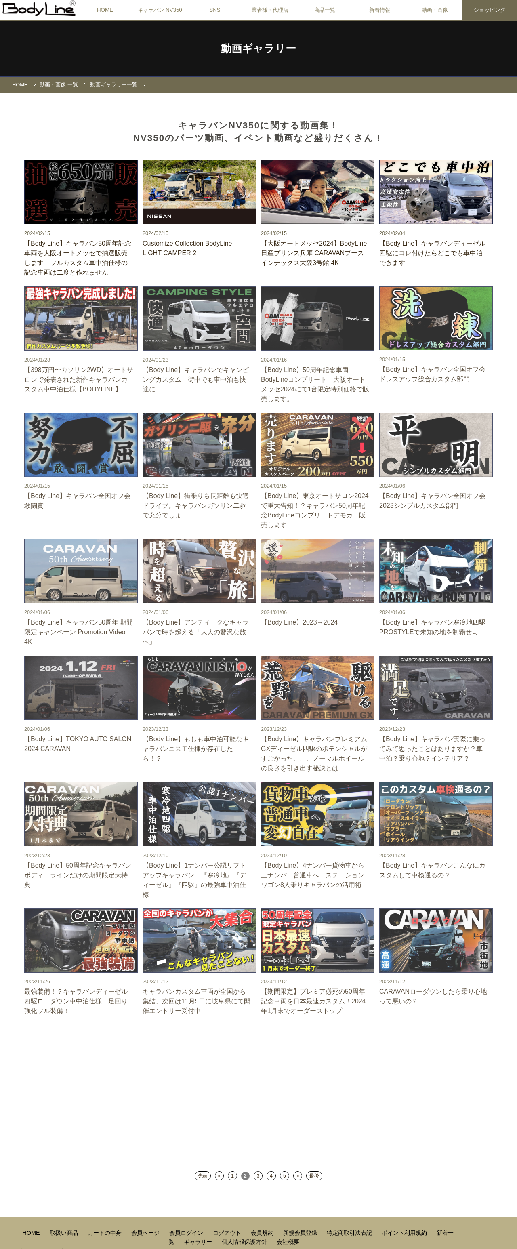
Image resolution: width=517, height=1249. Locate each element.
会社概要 (288, 1241)
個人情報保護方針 (245, 1241)
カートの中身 (105, 1233)
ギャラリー (199, 1241)
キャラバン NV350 (160, 10)
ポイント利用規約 (405, 1233)
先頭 (203, 1176)
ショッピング (489, 10)
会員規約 (263, 1233)
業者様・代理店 (270, 10)
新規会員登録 (301, 1233)
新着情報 (379, 10)
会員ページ (146, 1233)
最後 (314, 1176)
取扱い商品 (65, 1233)
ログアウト (228, 1233)
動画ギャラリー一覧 (113, 85)
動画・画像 (435, 10)
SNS (215, 10)
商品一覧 (324, 10)
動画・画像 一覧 (59, 85)
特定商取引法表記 (350, 1233)
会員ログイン (187, 1233)
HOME (105, 10)
